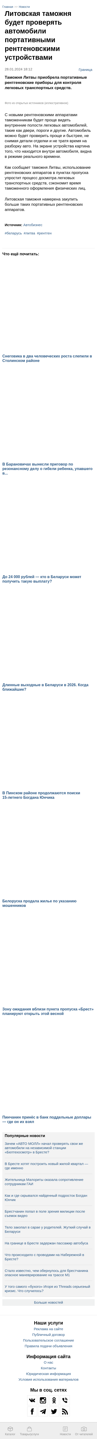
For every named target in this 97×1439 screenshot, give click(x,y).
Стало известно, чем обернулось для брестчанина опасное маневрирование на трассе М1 (46, 1273)
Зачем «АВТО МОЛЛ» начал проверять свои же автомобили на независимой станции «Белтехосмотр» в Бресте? (44, 1148)
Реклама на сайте (48, 1329)
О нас (48, 1362)
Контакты (48, 1368)
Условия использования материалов (48, 1379)
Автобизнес (32, 225)
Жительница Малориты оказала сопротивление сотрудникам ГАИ (44, 1182)
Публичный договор (48, 1335)
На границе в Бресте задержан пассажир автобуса (46, 1243)
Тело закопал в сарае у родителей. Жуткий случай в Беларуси (48, 1229)
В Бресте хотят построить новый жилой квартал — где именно (46, 1166)
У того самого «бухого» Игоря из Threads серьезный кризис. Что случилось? (47, 1288)
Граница (85, 69)
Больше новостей (48, 1302)
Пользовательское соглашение (48, 1340)
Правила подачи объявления (48, 1346)
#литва (29, 233)
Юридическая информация (48, 1374)
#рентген (44, 233)
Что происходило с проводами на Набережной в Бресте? (44, 1257)
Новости (24, 7)
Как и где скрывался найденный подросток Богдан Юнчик (46, 1197)
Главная (7, 7)
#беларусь (13, 233)
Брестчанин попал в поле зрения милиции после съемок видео (45, 1213)
